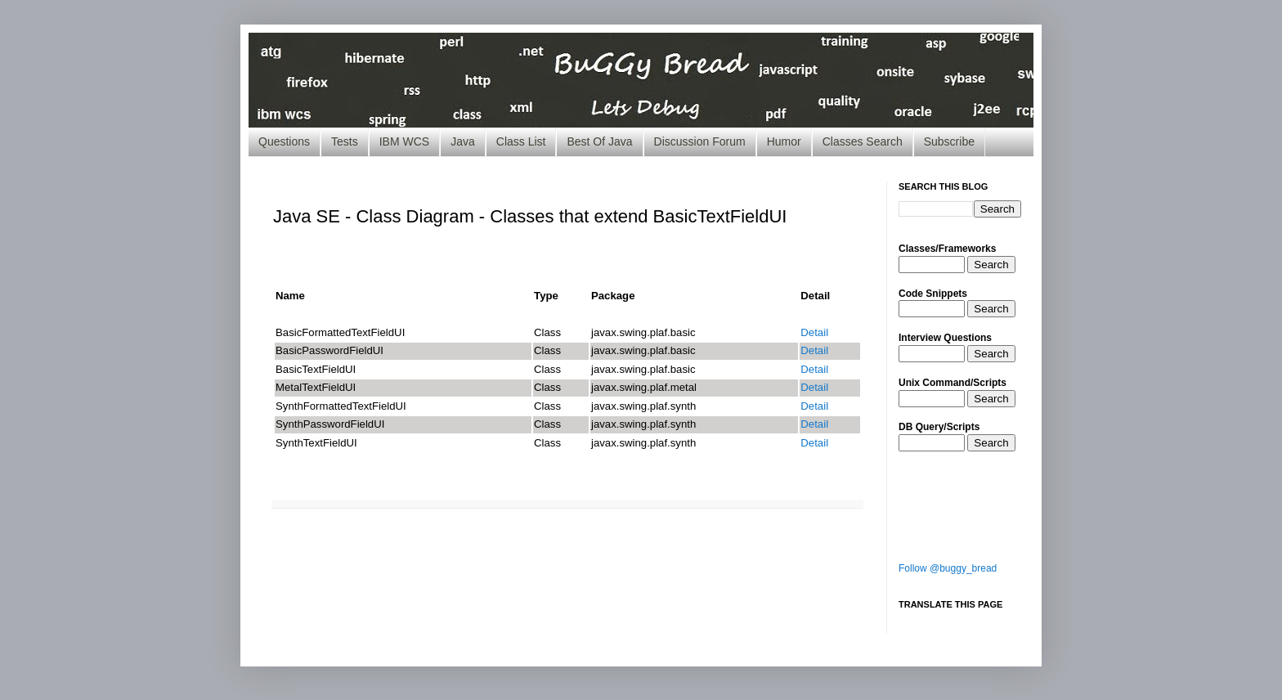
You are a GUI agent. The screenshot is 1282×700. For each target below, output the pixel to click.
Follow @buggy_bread (948, 568)
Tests (344, 141)
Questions (284, 141)
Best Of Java (599, 141)
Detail (814, 332)
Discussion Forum (700, 141)
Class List (521, 141)
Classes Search (863, 141)
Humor (784, 141)
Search (991, 264)
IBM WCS (404, 141)
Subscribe (949, 141)
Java (462, 141)
